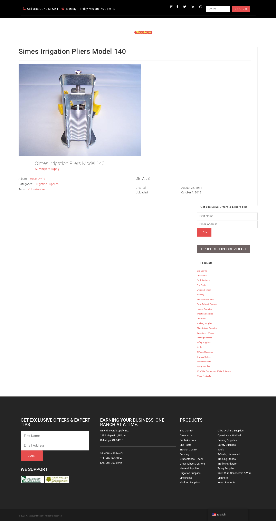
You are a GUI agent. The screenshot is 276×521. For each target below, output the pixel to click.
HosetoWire (37, 178)
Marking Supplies (204, 322)
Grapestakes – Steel (205, 298)
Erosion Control (204, 288)
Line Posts (201, 317)
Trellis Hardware (204, 360)
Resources (165, 32)
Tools (199, 346)
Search (241, 8)
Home (89, 32)
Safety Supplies (203, 341)
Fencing (200, 293)
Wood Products (204, 374)
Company (104, 32)
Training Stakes (203, 355)
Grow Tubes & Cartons (207, 303)
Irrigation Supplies (47, 184)
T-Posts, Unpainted (205, 350)
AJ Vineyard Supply (47, 169)
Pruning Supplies (204, 336)
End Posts (201, 283)
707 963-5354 (114, 456)
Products (122, 32)
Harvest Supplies (204, 307)
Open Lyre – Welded (206, 331)
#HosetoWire (36, 189)
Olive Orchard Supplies (207, 327)
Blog (201, 32)
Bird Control (202, 269)
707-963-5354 (49, 8)
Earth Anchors (203, 279)
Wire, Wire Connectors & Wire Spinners (214, 369)
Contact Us (185, 32)
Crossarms (202, 274)
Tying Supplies (203, 365)
